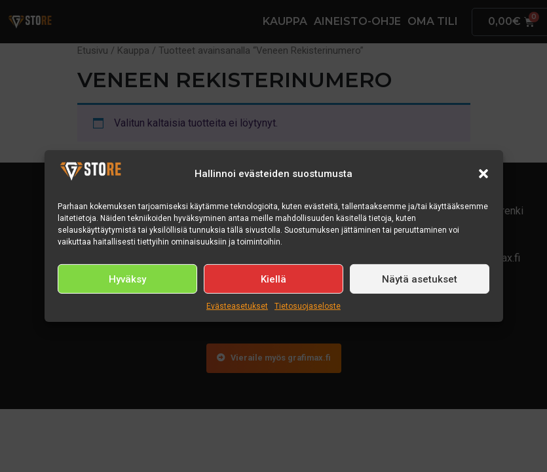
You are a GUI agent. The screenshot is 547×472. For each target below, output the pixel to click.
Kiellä (273, 279)
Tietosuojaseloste (307, 306)
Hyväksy (127, 279)
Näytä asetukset (419, 279)
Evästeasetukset (237, 306)
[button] (483, 173)
